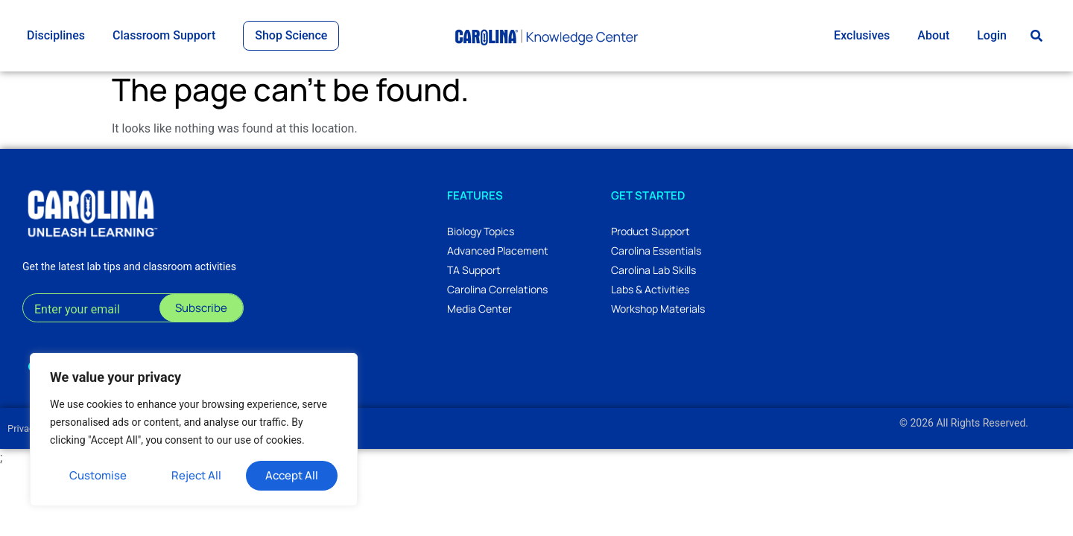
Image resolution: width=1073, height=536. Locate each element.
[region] (194, 429)
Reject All (196, 475)
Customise (98, 475)
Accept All (291, 475)
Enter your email (77, 316)
